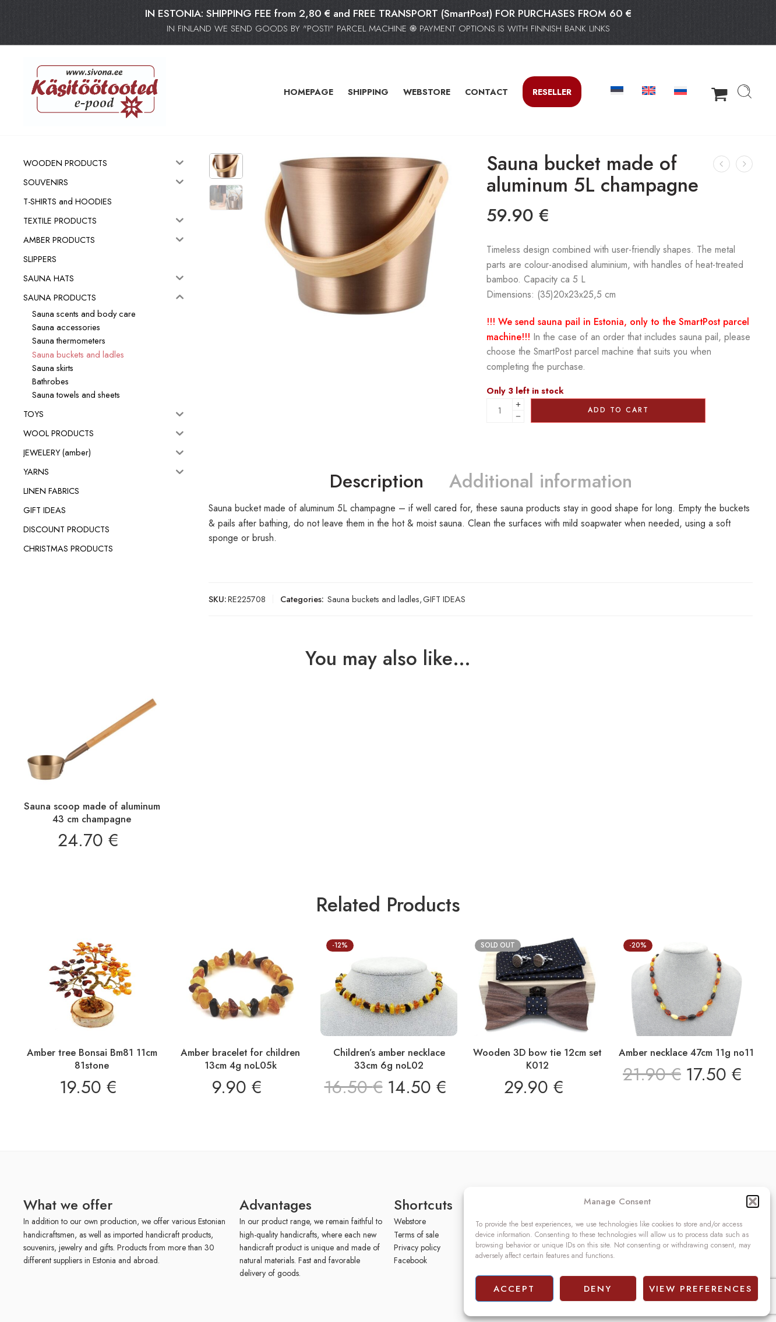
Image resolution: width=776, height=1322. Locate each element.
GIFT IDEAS (444, 599)
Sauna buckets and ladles (373, 599)
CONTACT (486, 92)
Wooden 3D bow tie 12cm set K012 (537, 1058)
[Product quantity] (499, 410)
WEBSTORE (426, 92)
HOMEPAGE (308, 92)
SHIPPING (368, 92)
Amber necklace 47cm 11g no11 (686, 1052)
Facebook (410, 1260)
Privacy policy (417, 1247)
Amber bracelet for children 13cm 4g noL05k (240, 1058)
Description (377, 481)
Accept (514, 1288)
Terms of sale (416, 1234)
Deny (598, 1288)
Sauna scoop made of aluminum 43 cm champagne (92, 812)
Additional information (540, 481)
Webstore (410, 1221)
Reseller (552, 92)
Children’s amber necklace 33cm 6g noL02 (389, 1058)
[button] (753, 1201)
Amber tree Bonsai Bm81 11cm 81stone (92, 1058)
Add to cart (618, 410)
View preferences (700, 1288)
